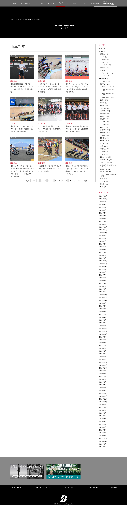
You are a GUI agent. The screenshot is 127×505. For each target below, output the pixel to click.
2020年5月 (102, 382)
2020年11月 (103, 365)
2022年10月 (103, 300)
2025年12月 (103, 196)
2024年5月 (102, 247)
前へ (34, 180)
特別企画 (103, 67)
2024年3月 (102, 252)
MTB (101, 187)
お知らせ (103, 59)
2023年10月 (103, 266)
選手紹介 (103, 84)
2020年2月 (102, 390)
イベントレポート (105, 73)
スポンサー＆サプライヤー (108, 174)
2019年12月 (103, 396)
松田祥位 (103, 132)
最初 (27, 180)
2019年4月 (102, 419)
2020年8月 (102, 373)
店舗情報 (94, 3)
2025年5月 (102, 213)
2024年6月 (102, 244)
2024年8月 (102, 238)
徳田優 (102, 105)
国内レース (103, 157)
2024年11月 (103, 230)
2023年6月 (102, 278)
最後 (85, 180)
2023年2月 (102, 289)
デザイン (51, 3)
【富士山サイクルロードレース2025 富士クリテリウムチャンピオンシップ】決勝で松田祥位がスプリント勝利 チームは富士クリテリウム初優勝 (22, 171)
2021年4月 (102, 351)
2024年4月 (102, 249)
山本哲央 (103, 127)
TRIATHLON (104, 172)
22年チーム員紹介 (106, 97)
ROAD (102, 184)
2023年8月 (102, 272)
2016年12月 (103, 438)
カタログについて (70, 487)
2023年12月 (103, 261)
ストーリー (103, 76)
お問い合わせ (93, 487)
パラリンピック (104, 162)
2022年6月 (102, 311)
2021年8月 (102, 340)
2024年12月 (103, 227)
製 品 (14, 3)
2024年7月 (102, 241)
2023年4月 (102, 283)
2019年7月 (102, 410)
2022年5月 (102, 314)
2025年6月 (102, 210)
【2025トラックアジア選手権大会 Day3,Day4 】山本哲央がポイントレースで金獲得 (49, 168)
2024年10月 (103, 233)
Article (101, 51)
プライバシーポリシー (43, 487)
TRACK (102, 181)
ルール (102, 57)
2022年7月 (102, 309)
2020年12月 (103, 362)
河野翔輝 (103, 130)
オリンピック (104, 160)
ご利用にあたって (16, 487)
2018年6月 (102, 430)
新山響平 (103, 119)
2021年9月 (102, 337)
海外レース (103, 169)
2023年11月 (103, 264)
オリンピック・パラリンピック (108, 165)
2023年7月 (102, 275)
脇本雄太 (103, 116)
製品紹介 (103, 54)
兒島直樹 (103, 135)
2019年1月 (102, 427)
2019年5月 (102, 416)
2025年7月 (102, 207)
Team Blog (27, 19)
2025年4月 (102, 216)
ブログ (60, 3)
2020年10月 (103, 368)
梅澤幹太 (103, 149)
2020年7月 (102, 376)
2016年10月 (103, 441)
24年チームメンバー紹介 (108, 89)
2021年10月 (103, 334)
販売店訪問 (103, 178)
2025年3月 (102, 218)
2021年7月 (102, 342)
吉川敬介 (103, 143)
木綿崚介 (103, 151)
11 (75, 180)
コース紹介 (103, 81)
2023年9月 (102, 269)
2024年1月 (102, 258)
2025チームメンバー (107, 86)
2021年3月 (102, 354)
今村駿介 (103, 113)
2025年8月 (102, 204)
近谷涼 (102, 103)
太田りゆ (103, 124)
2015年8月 (102, 444)
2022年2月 (102, 323)
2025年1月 (102, 224)
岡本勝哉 (103, 138)
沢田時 (102, 100)
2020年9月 (102, 371)
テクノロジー (38, 3)
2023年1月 (102, 292)
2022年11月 (103, 297)
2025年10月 (103, 199)
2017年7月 (102, 433)
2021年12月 (103, 328)
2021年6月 (102, 345)
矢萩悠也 (103, 146)
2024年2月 (102, 255)
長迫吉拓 (103, 121)
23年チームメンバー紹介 (108, 93)
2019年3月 (102, 421)
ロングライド (104, 62)
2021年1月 (102, 359)
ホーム (12, 19)
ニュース (84, 3)
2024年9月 (102, 235)
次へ (79, 180)
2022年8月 (102, 306)
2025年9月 (102, 202)
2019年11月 (103, 399)
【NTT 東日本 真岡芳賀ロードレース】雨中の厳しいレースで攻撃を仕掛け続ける (49, 128)
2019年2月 (102, 424)
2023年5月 (102, 280)
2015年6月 (102, 447)
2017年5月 (102, 435)
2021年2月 (102, 357)
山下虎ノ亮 (103, 140)
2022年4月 (102, 317)
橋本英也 (103, 111)
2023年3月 (102, 286)
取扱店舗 (114, 487)
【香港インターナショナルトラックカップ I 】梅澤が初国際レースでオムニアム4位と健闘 (21, 128)
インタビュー (104, 70)
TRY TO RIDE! (25, 3)
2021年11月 (103, 331)
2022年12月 (103, 295)
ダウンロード (71, 3)
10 (70, 180)
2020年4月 (102, 385)
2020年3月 (102, 388)
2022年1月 (102, 326)
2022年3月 (102, 320)
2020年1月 (102, 393)
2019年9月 (102, 404)
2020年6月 (102, 379)
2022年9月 (102, 303)
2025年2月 (102, 221)
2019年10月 (103, 402)
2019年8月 (102, 407)
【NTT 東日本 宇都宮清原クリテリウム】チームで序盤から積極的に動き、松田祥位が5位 (77, 128)
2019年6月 (102, 413)
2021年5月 (102, 348)
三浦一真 (103, 154)
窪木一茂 (103, 108)
